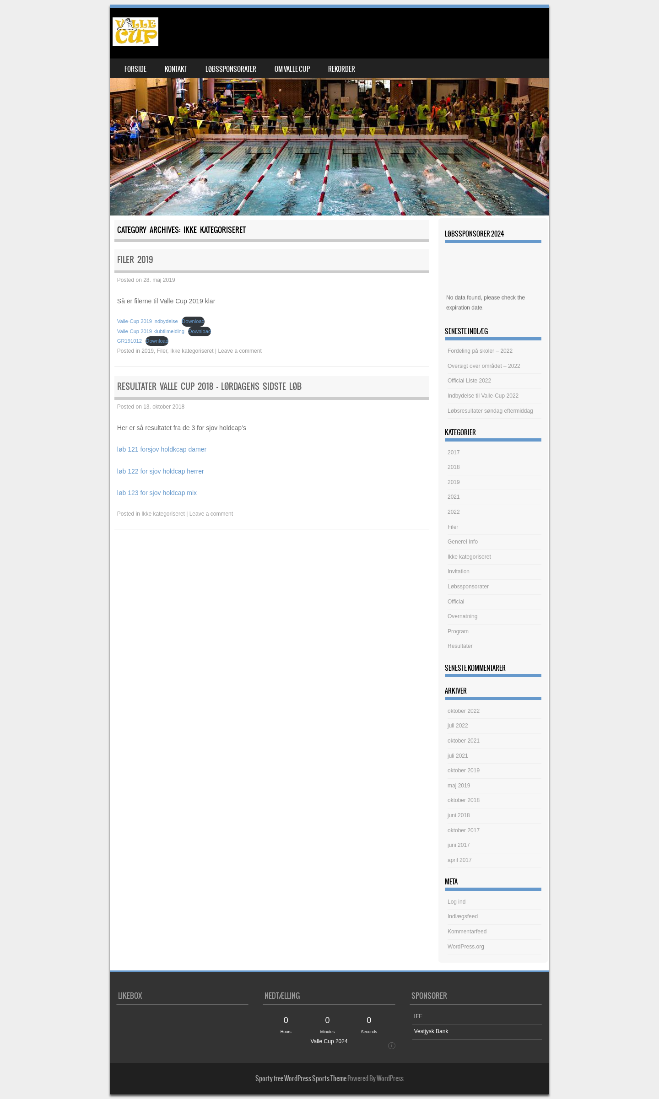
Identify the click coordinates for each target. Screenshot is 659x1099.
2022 (454, 512)
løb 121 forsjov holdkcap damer (161, 449)
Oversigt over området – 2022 (484, 366)
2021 (454, 497)
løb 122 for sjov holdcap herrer (160, 471)
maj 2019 (459, 785)
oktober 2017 (464, 830)
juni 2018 (459, 815)
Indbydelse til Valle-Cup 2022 (483, 396)
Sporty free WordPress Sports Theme (300, 1078)
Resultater (460, 646)
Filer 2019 (135, 259)
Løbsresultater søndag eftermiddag (490, 411)
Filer (162, 351)
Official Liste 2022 (469, 380)
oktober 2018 (464, 800)
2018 (454, 467)
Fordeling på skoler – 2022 (480, 351)
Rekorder (341, 69)
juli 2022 (458, 725)
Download (193, 321)
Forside (135, 69)
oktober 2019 (464, 770)
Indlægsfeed (463, 916)
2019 (147, 351)
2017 (454, 452)
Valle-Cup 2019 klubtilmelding (150, 331)
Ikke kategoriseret (192, 351)
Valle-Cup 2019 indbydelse (147, 321)
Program (458, 631)
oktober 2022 (464, 711)
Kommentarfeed (467, 931)
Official (456, 601)
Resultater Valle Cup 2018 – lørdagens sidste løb (209, 386)
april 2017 (460, 860)
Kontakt (176, 69)
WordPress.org (466, 946)
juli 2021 (458, 756)
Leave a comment (239, 351)
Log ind (456, 902)
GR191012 (129, 341)
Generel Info (463, 542)
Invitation (459, 571)
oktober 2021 (464, 741)
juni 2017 (459, 845)
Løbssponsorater (230, 69)
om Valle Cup (292, 69)
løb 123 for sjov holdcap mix (157, 492)
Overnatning (462, 616)
